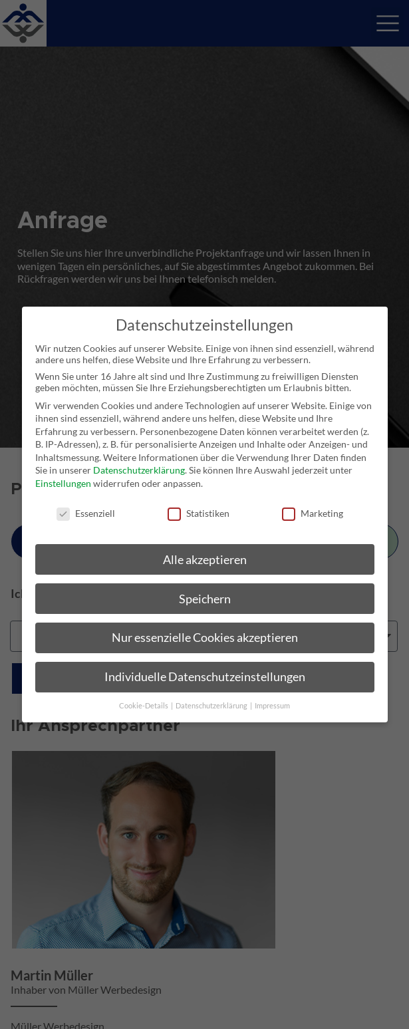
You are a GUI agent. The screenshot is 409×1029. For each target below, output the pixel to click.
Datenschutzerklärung (139, 470)
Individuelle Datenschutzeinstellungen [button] (204, 677)
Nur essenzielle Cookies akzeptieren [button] (205, 638)
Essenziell (86, 513)
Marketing (312, 513)
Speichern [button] (205, 598)
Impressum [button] (272, 706)
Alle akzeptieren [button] (205, 559)
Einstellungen (63, 483)
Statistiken (198, 513)
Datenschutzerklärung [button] (212, 706)
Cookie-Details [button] (144, 706)
